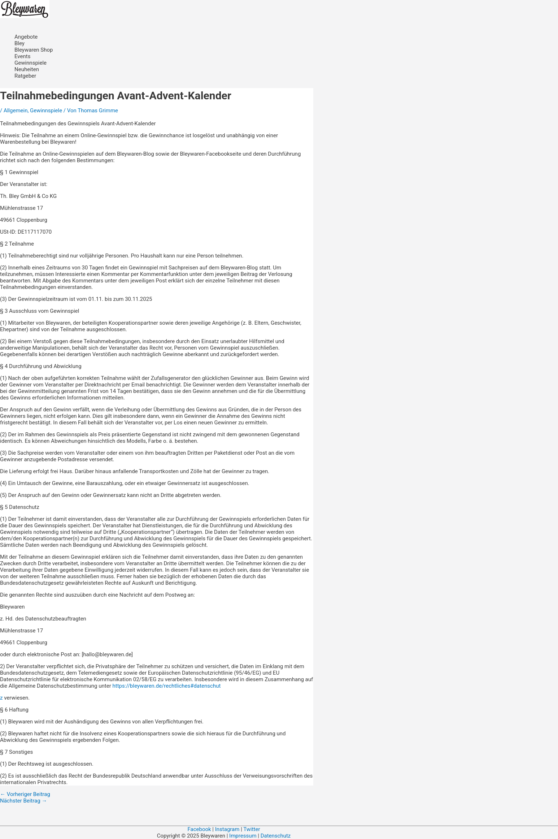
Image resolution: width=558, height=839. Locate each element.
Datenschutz (276, 835)
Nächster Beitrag (23, 800)
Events (22, 56)
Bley (19, 43)
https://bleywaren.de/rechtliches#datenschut (166, 686)
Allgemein (16, 110)
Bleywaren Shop (33, 50)
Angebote (26, 37)
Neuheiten (26, 69)
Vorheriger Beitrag (25, 794)
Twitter (251, 829)
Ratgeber (25, 76)
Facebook (199, 829)
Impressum (243, 835)
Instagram (227, 829)
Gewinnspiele (30, 63)
